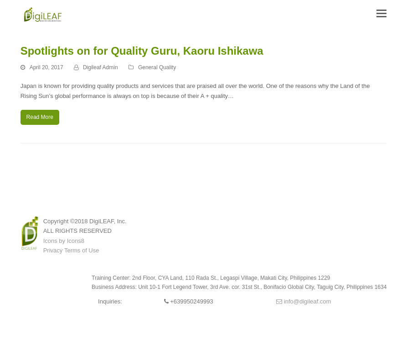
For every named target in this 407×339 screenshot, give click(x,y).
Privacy (53, 250)
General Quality (157, 67)
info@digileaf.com (303, 301)
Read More (39, 117)
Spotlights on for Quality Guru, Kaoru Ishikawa (142, 51)
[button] (381, 14)
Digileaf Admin (100, 67)
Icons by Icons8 (63, 240)
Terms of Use (81, 250)
